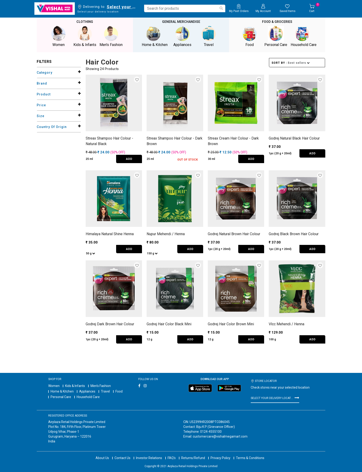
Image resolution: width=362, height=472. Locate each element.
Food (119, 391)
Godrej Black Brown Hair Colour (294, 233)
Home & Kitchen (62, 391)
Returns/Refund (193, 453)
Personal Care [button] (275, 36)
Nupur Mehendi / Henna (166, 233)
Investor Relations (149, 453)
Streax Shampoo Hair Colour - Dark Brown (174, 141)
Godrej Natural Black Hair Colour (294, 138)
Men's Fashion (100, 385)
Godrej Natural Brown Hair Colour (234, 233)
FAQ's (172, 453)
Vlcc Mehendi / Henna (286, 324)
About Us (102, 453)
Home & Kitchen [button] (155, 36)
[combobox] (184, 8)
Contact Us (122, 453)
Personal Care (61, 396)
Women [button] (58, 36)
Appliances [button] (182, 36)
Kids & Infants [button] (84, 36)
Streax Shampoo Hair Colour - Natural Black (109, 141)
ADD (129, 158)
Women (54, 385)
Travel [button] (208, 36)
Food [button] (249, 36)
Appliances (87, 391)
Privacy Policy (220, 453)
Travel (105, 391)
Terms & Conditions (250, 453)
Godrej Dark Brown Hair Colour (110, 324)
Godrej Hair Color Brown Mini (231, 324)
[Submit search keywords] (221, 8)
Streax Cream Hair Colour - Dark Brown (233, 141)
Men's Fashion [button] (111, 36)
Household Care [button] (304, 36)
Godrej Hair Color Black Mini (169, 324)
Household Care (88, 396)
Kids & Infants (75, 385)
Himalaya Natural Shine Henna (110, 233)
